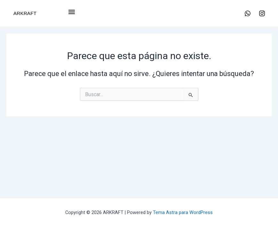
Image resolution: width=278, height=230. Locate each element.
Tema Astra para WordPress (183, 212)
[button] (72, 11)
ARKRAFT (24, 13)
